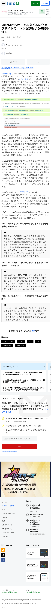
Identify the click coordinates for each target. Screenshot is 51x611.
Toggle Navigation (3, 3)
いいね (15, 62)
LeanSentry (6, 73)
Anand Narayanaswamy (14, 45)
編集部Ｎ (9, 53)
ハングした (24, 79)
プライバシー (5, 607)
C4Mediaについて (8, 532)
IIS (38, 341)
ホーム (4, 502)
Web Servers (7, 345)
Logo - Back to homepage (13, 3)
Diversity (5, 536)
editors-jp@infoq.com (33, 592)
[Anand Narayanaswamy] (3, 45)
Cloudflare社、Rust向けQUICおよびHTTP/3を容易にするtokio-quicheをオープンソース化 (23, 373)
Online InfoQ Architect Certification (35, 507)
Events (4, 517)
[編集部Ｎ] (3, 53)
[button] (19, 446)
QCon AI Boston (36, 514)
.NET (33, 331)
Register (35, 3)
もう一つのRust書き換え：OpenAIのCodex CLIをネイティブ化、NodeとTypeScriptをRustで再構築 (23, 389)
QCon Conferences (8, 513)
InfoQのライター (8, 525)
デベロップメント (8, 341)
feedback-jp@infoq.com (9, 592)
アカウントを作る (8, 506)
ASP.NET (21, 341)
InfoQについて (7, 529)
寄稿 (3, 521)
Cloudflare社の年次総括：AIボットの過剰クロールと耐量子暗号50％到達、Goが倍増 (24, 381)
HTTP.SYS (23, 192)
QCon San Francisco (34, 531)
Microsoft (20, 345)
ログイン (5, 510)
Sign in (45, 3)
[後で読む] (38, 62)
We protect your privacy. (9, 451)
